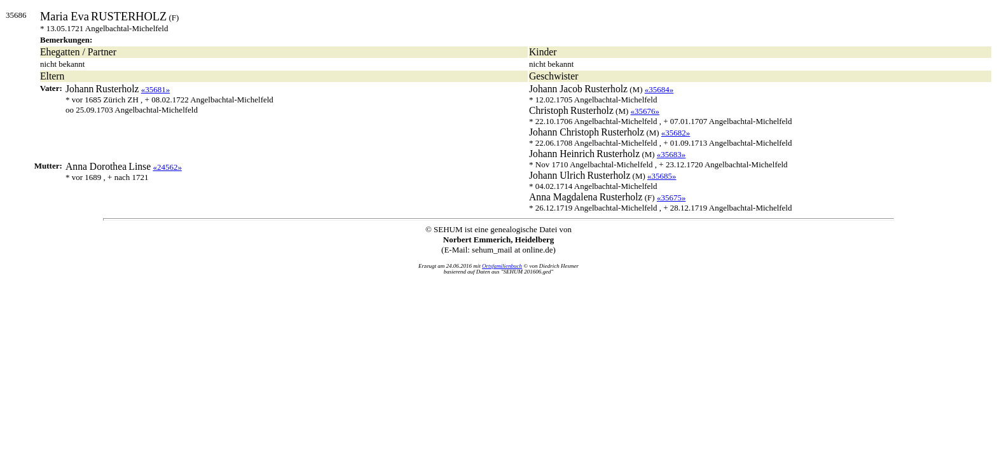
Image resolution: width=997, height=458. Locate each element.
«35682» (676, 132)
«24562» (167, 167)
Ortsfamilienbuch (502, 266)
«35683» (671, 154)
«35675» (671, 197)
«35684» (659, 89)
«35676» (645, 111)
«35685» (662, 176)
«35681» (155, 89)
